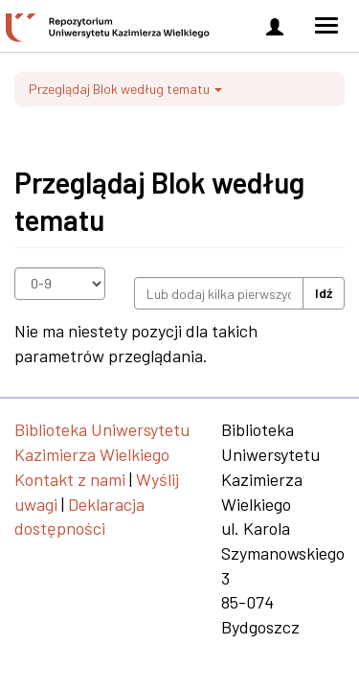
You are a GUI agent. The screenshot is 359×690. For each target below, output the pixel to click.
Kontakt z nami (69, 479)
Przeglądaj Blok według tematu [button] (125, 88)
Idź (323, 293)
